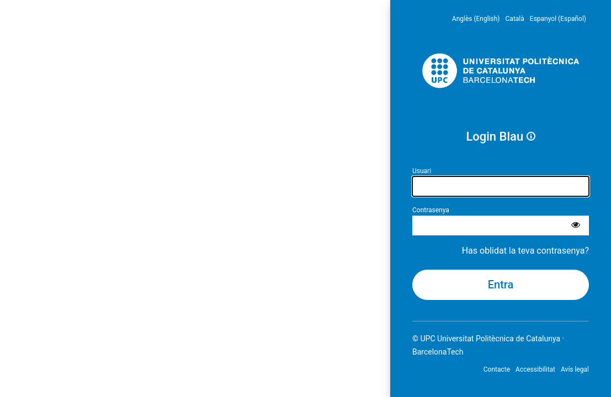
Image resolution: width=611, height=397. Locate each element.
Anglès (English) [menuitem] (476, 19)
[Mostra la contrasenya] (575, 225)
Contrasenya (430, 210)
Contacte (497, 369)
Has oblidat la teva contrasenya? (525, 250)
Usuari (421, 171)
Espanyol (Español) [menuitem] (558, 19)
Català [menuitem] (515, 19)
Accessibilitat (535, 369)
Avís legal (575, 369)
